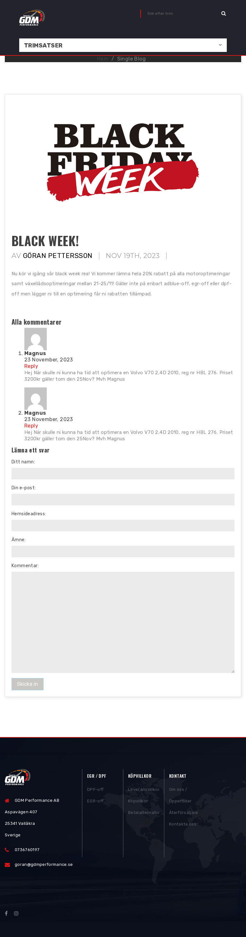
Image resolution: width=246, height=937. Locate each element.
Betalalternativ (143, 814)
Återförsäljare (183, 814)
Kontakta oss (182, 826)
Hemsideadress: (29, 514)
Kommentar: (25, 565)
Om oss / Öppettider (180, 797)
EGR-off (95, 802)
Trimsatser (43, 45)
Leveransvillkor (143, 791)
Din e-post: (24, 488)
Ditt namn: (23, 462)
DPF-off (95, 791)
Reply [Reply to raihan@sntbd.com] (31, 366)
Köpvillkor (138, 802)
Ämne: (19, 540)
